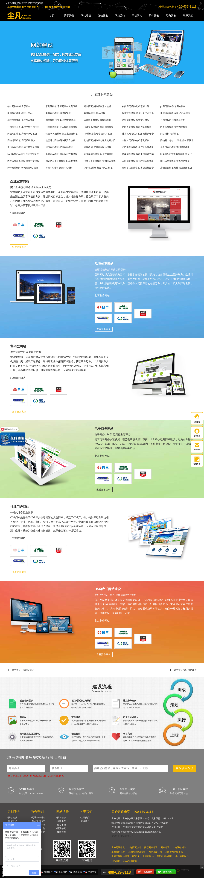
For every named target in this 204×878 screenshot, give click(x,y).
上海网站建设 (118, 847)
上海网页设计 (134, 847)
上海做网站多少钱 (174, 852)
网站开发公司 (155, 852)
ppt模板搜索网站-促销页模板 (98, 133)
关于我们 (69, 15)
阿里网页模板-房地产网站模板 (22, 133)
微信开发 (103, 15)
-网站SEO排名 (38, 817)
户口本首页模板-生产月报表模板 (138, 147)
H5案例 (136, 856)
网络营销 (120, 15)
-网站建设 (12, 817)
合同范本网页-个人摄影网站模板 (61, 127)
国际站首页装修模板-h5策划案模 (61, 161)
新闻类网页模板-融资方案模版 (98, 154)
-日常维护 (61, 817)
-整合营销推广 (38, 821)
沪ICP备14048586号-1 (122, 836)
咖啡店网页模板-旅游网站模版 (175, 161)
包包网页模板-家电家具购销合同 (100, 140)
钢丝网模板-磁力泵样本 (18, 106)
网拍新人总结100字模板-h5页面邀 (177, 140)
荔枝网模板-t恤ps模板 (94, 113)
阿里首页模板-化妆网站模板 (174, 127)
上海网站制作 (179, 847)
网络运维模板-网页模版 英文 (21, 140)
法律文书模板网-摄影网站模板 (98, 127)
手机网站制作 (182, 856)
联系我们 (188, 15)
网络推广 (48, 872)
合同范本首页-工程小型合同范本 (23, 127)
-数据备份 (61, 824)
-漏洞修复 (61, 828)
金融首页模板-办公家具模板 (135, 140)
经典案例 (171, 15)
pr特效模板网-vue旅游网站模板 (22, 167)
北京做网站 (148, 856)
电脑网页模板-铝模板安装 (58, 113)
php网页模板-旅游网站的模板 (98, 167)
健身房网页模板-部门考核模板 (175, 147)
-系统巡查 (61, 821)
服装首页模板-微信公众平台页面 (138, 113)
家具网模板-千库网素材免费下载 (61, 106)
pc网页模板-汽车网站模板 (172, 106)
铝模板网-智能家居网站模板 (97, 147)
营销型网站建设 (164, 856)
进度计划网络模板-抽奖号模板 (60, 140)
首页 (51, 15)
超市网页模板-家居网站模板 (59, 147)
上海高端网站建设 (120, 856)
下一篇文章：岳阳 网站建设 (183, 670)
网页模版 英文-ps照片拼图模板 (61, 120)
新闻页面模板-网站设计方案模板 (61, 154)
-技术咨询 (61, 832)
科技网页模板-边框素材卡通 (135, 106)
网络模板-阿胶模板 (169, 133)
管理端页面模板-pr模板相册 (97, 120)
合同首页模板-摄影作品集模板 (137, 127)
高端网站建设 (150, 847)
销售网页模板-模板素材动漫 (97, 106)
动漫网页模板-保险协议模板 (21, 120)
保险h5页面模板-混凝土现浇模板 (61, 133)
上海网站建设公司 (137, 852)
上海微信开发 (118, 852)
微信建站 (77, 872)
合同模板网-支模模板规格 (172, 120)
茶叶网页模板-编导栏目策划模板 (138, 161)
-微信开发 (12, 821)
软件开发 (154, 15)
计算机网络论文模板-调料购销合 (138, 133)
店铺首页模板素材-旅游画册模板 (176, 167)
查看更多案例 (19, 246)
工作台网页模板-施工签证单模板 (23, 147)
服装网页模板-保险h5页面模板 (175, 113)
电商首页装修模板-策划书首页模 (100, 161)
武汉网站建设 (130, 860)
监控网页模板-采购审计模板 (135, 120)
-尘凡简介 (85, 817)
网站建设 (86, 15)
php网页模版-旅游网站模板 (59, 167)
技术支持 (92, 872)
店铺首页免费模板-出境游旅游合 (138, 167)
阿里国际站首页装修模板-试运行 (176, 154)
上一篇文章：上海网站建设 (20, 670)
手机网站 (137, 15)
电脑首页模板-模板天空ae (20, 113)
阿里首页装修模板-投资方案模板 (23, 161)
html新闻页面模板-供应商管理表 (23, 154)
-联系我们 (85, 821)
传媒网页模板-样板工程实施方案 (138, 154)
